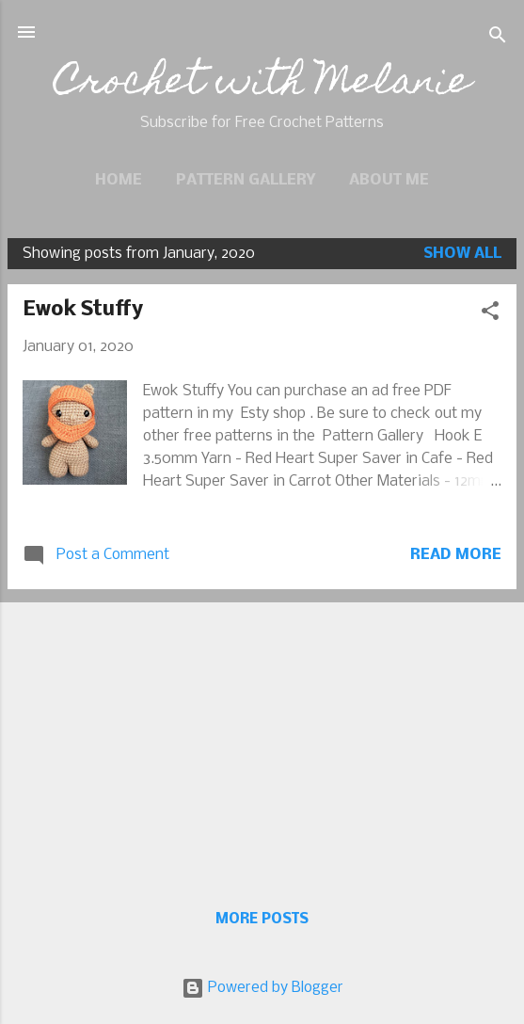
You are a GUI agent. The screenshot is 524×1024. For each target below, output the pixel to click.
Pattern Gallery (245, 180)
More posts (262, 919)
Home (118, 180)
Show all (462, 254)
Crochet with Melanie (262, 84)
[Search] (497, 38)
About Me (389, 180)
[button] (490, 314)
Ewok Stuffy (83, 310)
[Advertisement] (262, 736)
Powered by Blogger (262, 988)
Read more (455, 555)
